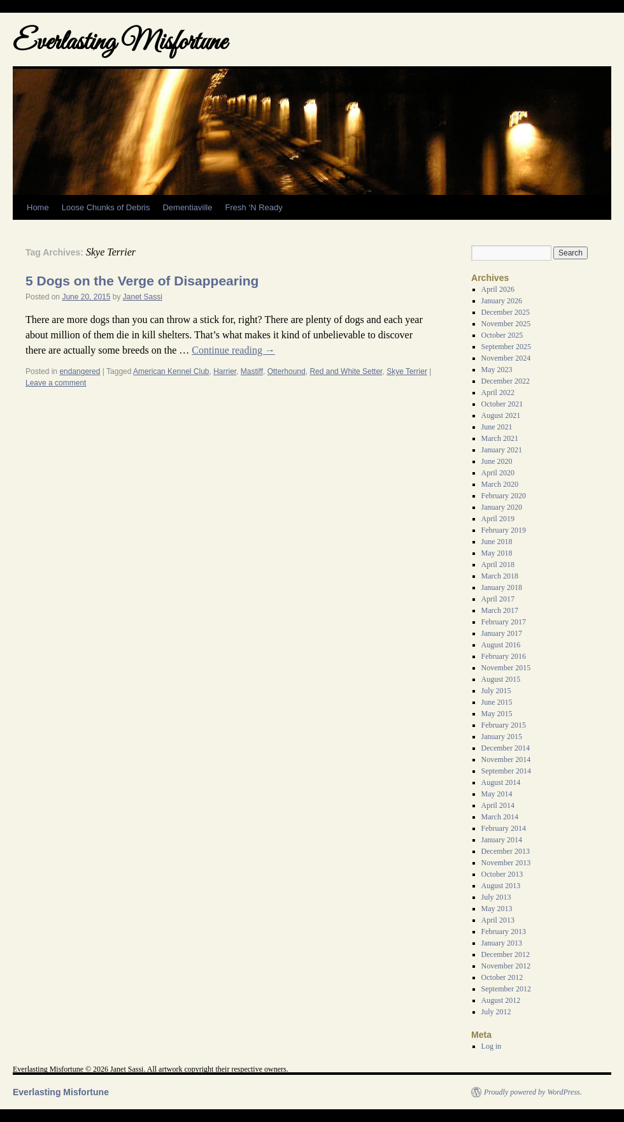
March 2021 (499, 438)
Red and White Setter (345, 371)
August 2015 (501, 679)
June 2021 (497, 426)
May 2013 (497, 908)
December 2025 (505, 312)
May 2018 (497, 553)
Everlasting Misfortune (120, 43)
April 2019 (497, 518)
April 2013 (497, 920)
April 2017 (497, 598)
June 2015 (497, 702)
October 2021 (502, 403)
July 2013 (496, 897)
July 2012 (496, 1011)
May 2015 (497, 713)
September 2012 (506, 988)
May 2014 (497, 793)
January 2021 (501, 449)
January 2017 (501, 633)
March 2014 (499, 816)
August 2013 (501, 885)
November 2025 (506, 323)
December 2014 (505, 748)
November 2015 (506, 667)
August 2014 (501, 782)
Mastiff (252, 371)
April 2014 (497, 805)
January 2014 (501, 839)
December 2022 (505, 381)
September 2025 (506, 346)
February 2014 (503, 828)
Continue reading (233, 350)
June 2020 (497, 461)
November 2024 (506, 358)
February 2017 (503, 621)
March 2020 (499, 484)
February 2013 (503, 931)
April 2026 (497, 289)
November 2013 (506, 862)
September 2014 (506, 770)
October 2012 (502, 977)
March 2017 (499, 610)
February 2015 (503, 725)
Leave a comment (55, 382)
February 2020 (503, 495)
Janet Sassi (142, 296)
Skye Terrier (406, 371)
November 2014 (506, 759)
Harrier (224, 371)
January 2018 (501, 587)
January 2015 (501, 736)
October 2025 (502, 335)
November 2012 (506, 965)
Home (38, 207)
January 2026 (501, 300)
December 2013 (505, 851)
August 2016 (501, 644)
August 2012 (501, 1000)
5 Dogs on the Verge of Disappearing (142, 280)
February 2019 (503, 530)
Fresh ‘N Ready (253, 207)
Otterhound (286, 371)
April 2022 (497, 392)
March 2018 (499, 576)
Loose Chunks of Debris (106, 207)
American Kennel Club (171, 371)
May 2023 (497, 369)
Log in (491, 1046)
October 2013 (502, 874)
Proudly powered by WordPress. (533, 1092)
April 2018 (497, 564)
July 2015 (496, 690)
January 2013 (501, 943)
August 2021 (501, 415)
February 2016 (503, 656)
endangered (79, 371)
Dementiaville (187, 207)
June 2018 (497, 541)
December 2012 (505, 954)
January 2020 (501, 507)
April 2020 (497, 472)
